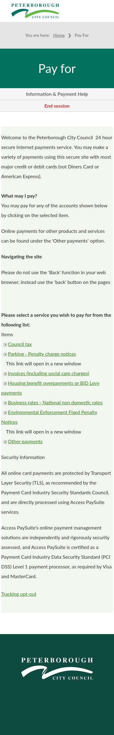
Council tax (20, 344)
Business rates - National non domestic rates (55, 402)
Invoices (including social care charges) (48, 373)
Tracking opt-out (18, 594)
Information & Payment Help (57, 94)
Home (58, 35)
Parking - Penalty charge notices (42, 354)
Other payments (25, 441)
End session (57, 106)
